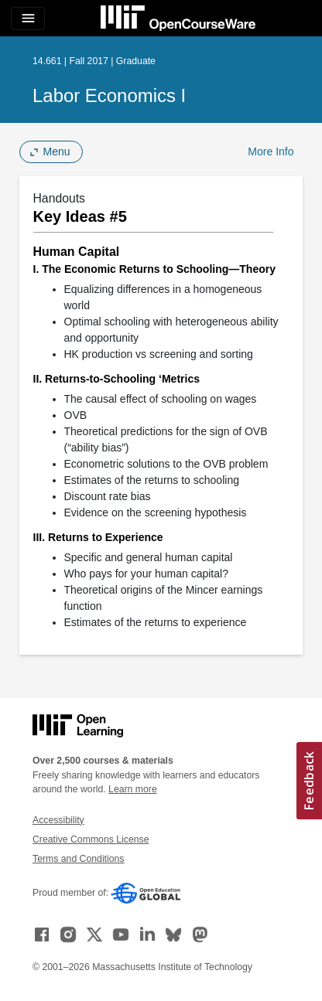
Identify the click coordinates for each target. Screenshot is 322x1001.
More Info (270, 151)
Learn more (132, 789)
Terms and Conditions (78, 858)
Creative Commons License (91, 839)
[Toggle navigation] (28, 18)
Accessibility (58, 820)
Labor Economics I (109, 95)
